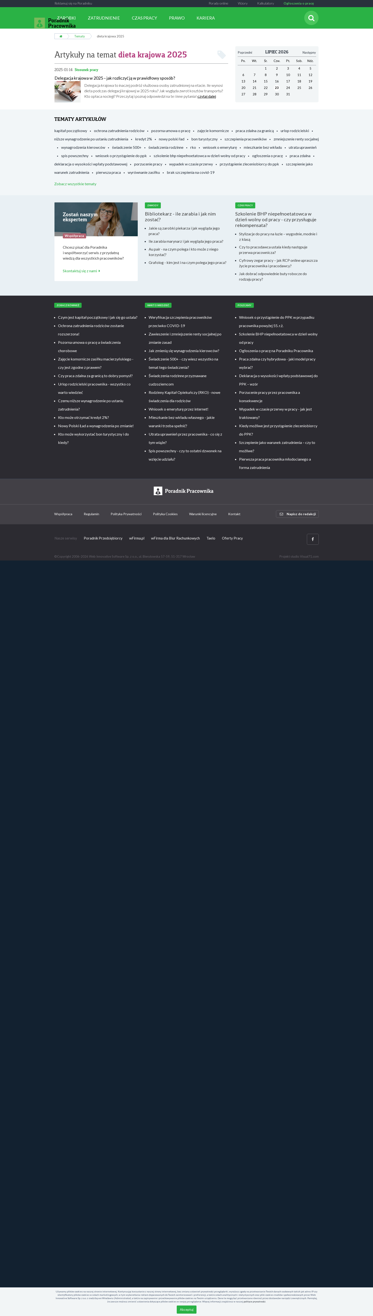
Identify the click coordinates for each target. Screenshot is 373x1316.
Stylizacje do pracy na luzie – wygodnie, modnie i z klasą (278, 236)
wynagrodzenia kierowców (83, 147)
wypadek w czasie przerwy (191, 164)
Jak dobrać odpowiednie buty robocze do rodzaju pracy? (273, 276)
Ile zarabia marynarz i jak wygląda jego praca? (186, 241)
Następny (309, 52)
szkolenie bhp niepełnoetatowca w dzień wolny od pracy (199, 155)
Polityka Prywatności (126, 514)
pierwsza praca (108, 172)
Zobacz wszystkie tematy (75, 183)
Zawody (152, 205)
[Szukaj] (311, 18)
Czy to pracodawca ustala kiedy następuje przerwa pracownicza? (273, 250)
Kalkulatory (265, 3)
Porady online (218, 3)
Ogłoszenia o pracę (299, 3)
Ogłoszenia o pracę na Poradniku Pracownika (276, 350)
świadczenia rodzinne (165, 147)
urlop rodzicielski (295, 130)
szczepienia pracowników (246, 139)
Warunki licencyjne (203, 514)
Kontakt (234, 514)
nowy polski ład (171, 139)
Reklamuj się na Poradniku (73, 3)
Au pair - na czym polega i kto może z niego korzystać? (183, 252)
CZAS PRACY (144, 18)
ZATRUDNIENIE (104, 18)
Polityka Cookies (165, 514)
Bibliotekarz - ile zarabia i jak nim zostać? (180, 216)
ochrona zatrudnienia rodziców (119, 130)
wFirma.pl (136, 538)
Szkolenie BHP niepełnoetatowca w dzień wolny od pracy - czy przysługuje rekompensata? (275, 219)
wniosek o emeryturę (220, 147)
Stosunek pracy (86, 69)
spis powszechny (74, 155)
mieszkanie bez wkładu (263, 147)
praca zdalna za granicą (255, 130)
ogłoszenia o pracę (267, 155)
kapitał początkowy (70, 130)
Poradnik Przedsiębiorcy (103, 538)
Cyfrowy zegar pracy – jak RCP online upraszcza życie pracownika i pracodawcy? (278, 263)
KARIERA (205, 18)
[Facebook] (313, 539)
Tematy (79, 36)
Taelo (210, 538)
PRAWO (177, 18)
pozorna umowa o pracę (170, 130)
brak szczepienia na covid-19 (190, 172)
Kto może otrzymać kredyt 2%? (83, 417)
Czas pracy (245, 205)
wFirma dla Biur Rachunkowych (175, 538)
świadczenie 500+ (127, 147)
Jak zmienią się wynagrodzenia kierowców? (184, 350)
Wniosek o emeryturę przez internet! (178, 409)
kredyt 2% (143, 139)
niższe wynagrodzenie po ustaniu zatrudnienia (91, 139)
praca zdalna (300, 155)
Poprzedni (245, 52)
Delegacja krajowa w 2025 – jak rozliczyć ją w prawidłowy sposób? (114, 78)
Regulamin (91, 514)
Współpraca (63, 514)
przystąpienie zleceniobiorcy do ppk (249, 164)
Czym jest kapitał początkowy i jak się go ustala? (97, 317)
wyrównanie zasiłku (144, 172)
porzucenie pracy (148, 164)
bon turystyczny (204, 139)
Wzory (243, 3)
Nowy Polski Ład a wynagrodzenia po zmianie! (96, 425)
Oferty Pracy (232, 538)
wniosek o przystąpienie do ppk (121, 155)
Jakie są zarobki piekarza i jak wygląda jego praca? (184, 231)
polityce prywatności (254, 1301)
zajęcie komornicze (213, 130)
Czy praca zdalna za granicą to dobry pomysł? (95, 375)
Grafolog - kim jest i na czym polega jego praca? (187, 262)
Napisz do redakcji (298, 514)
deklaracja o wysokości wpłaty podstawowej (90, 164)
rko (193, 147)
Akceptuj (186, 1309)
